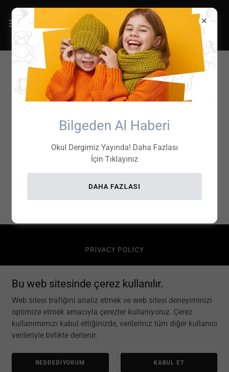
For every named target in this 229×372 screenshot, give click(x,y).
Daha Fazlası (114, 186)
